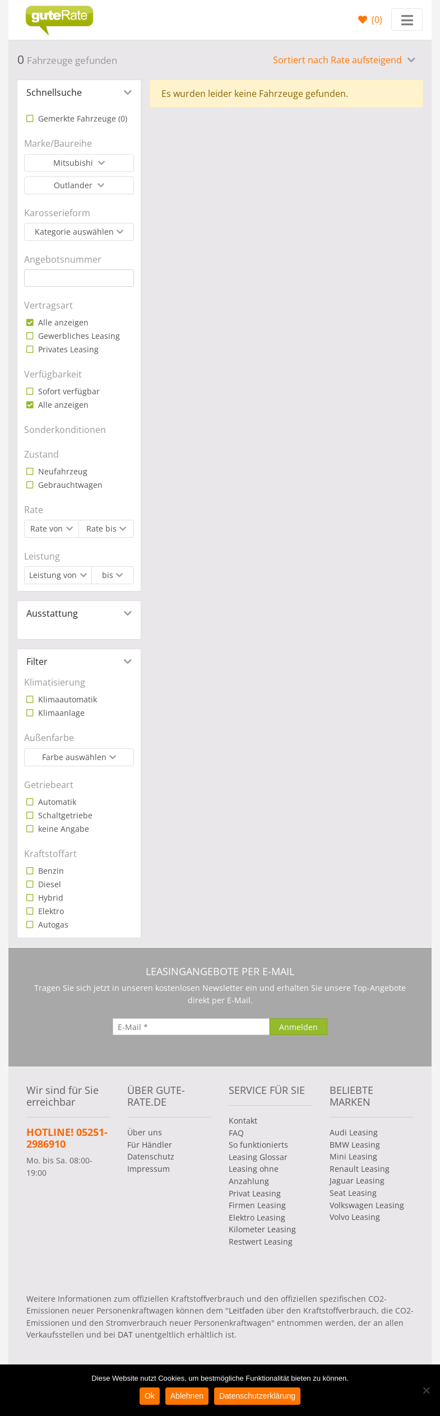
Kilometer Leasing (262, 1229)
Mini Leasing (353, 1156)
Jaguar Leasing (357, 1180)
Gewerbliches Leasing (78, 335)
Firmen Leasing (257, 1205)
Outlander (74, 185)
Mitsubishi (74, 162)
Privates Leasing (67, 349)
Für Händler (149, 1144)
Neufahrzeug (61, 471)
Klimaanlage (60, 712)
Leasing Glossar (258, 1157)
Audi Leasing (354, 1132)
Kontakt (243, 1120)
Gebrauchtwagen (69, 484)
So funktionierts (258, 1144)
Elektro (50, 911)
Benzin (50, 870)
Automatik (56, 801)
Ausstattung (52, 613)
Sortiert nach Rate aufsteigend (338, 60)
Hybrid (49, 897)
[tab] (79, 92)
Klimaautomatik (66, 699)
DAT (125, 1334)
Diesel (48, 884)
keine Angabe (62, 828)
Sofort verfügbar (68, 391)
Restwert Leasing (261, 1241)
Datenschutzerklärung (257, 1395)
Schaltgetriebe (64, 815)
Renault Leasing (360, 1168)
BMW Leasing (355, 1144)
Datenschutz (150, 1156)
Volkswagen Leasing (367, 1205)
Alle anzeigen (62, 322)
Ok (150, 1395)
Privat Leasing (255, 1193)
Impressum (148, 1168)
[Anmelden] (298, 1026)
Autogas (52, 924)
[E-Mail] (191, 1026)
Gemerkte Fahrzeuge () (81, 118)
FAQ (236, 1133)
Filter (37, 661)
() (375, 19)
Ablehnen (186, 1395)
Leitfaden (246, 1310)
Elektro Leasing (257, 1217)
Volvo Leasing (355, 1217)
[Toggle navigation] (407, 19)
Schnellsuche (54, 92)
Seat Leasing (353, 1192)
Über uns (144, 1132)
